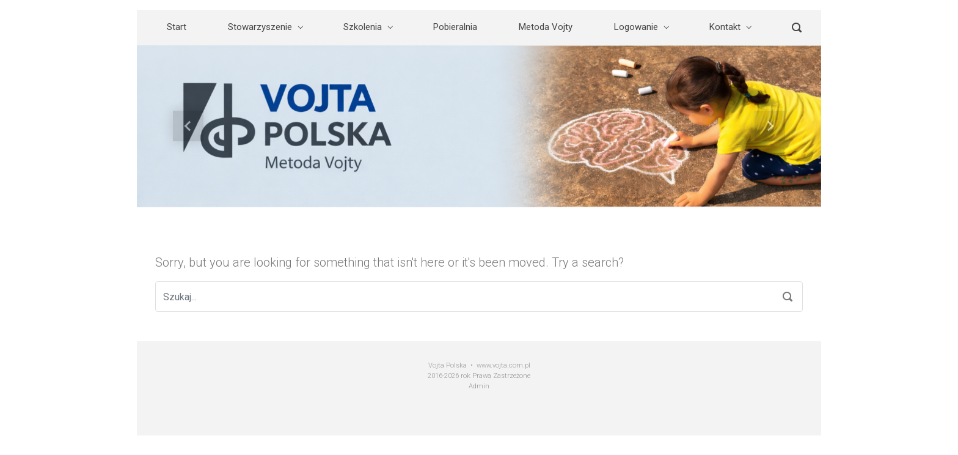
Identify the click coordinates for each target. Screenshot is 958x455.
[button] (188, 126)
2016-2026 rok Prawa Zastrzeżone (479, 376)
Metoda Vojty (545, 26)
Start (176, 26)
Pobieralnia (455, 26)
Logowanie (636, 26)
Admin (479, 386)
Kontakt (724, 26)
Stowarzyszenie (260, 26)
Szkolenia (362, 26)
